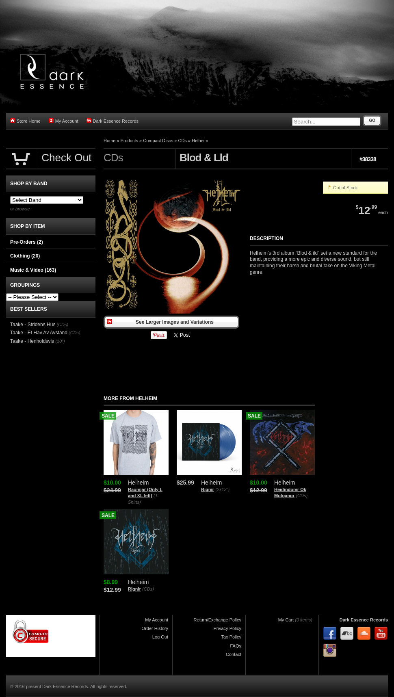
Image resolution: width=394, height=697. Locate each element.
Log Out (160, 636)
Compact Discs (158, 140)
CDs (182, 140)
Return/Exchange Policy (217, 619)
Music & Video (33, 270)
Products (129, 140)
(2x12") (222, 489)
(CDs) (301, 495)
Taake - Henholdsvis (32, 341)
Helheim (200, 140)
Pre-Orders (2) (26, 242)
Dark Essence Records (113, 120)
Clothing (25, 256)
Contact (233, 654)
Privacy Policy (227, 628)
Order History (155, 628)
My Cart (286, 619)
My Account (63, 120)
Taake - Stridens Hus (32, 324)
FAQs (235, 645)
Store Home (25, 120)
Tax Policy (231, 636)
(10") (60, 341)
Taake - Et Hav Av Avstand (38, 333)
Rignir (207, 489)
